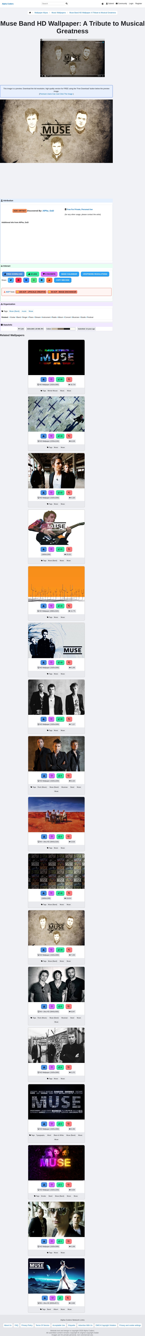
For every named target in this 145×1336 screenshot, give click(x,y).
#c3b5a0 (55, 329)
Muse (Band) (14, 311)
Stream (37, 317)
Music (62, 391)
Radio (54, 317)
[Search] (66, 4)
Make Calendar (69, 274)
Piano (31, 317)
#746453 (61, 329)
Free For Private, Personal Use (80, 209)
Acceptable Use (59, 1325)
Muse (31, 311)
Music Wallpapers (59, 13)
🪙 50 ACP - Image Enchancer (62, 292)
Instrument (46, 317)
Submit (110, 4)
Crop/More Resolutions (95, 274)
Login (131, 4)
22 (60, 493)
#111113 (67, 329)
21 (60, 549)
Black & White (59, 1135)
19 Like (32, 274)
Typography (40, 1135)
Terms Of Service (42, 1325)
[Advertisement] (56, 180)
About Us (7, 1325)
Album (60, 317)
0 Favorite (49, 274)
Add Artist (19, 211)
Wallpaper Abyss (41, 13)
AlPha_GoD (48, 211)
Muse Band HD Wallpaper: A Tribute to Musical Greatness (92, 13)
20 (60, 893)
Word (49, 1135)
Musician (75, 317)
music (24, 311)
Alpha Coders (7, 4)
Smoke (43, 1196)
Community (121, 4)
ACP (8, 292)
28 (60, 379)
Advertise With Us (85, 1325)
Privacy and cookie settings (130, 1325)
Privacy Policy (27, 1325)
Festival (89, 317)
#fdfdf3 (72, 329)
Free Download (13, 274)
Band (18, 317)
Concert (67, 317)
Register (138, 4)
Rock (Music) (42, 787)
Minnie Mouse (53, 391)
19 (60, 436)
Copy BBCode (62, 280)
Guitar (12, 317)
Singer (24, 317)
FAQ (16, 1325)
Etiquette (71, 1325)
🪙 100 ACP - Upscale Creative (31, 292)
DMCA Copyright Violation (106, 1325)
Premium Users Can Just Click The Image (56, 94)
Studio (83, 317)
